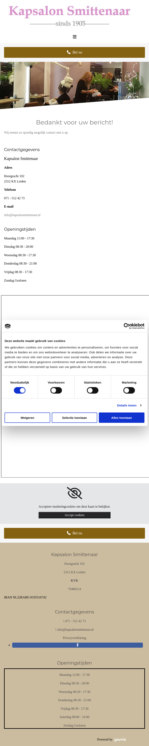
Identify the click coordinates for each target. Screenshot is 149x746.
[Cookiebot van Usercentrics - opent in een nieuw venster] (126, 326)
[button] (74, 52)
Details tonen (126, 405)
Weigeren (27, 417)
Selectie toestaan (74, 417)
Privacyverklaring (74, 638)
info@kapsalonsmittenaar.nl (22, 215)
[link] (74, 493)
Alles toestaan (121, 417)
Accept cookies (74, 515)
